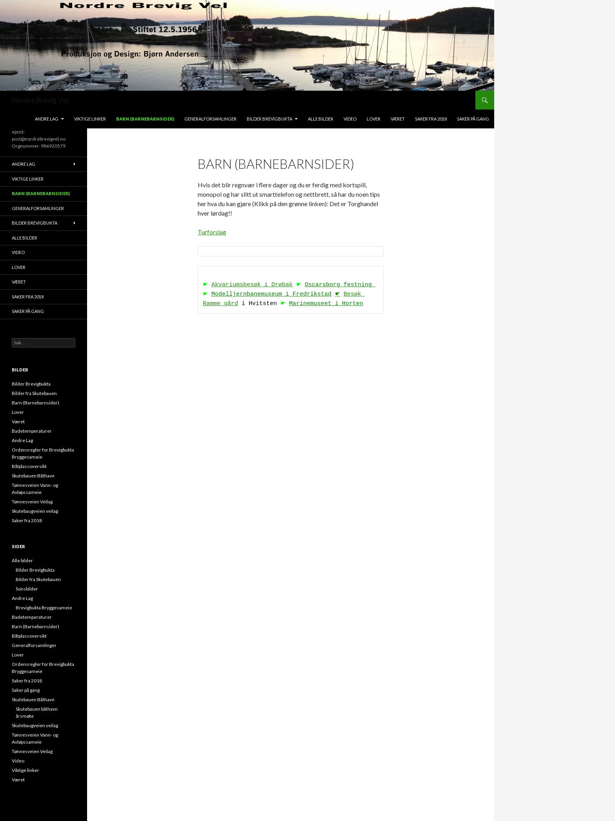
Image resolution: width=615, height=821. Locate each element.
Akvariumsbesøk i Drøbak (252, 285)
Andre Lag (46, 118)
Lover (373, 118)
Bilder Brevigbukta (269, 118)
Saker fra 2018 (431, 118)
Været (398, 118)
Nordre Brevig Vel (40, 100)
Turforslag (212, 232)
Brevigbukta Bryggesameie (44, 608)
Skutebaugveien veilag (35, 511)
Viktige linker (90, 118)
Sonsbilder (27, 589)
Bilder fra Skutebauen (34, 393)
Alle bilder (320, 118)
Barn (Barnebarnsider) (145, 118)
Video (350, 118)
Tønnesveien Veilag (32, 502)
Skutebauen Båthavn (33, 476)
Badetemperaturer (32, 431)
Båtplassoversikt (29, 466)
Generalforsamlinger (210, 118)
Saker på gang (473, 118)
